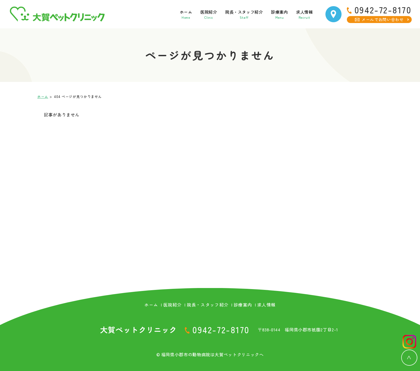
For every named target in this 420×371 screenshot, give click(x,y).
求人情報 (300, 14)
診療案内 (271, 14)
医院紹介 (188, 14)
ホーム (161, 14)
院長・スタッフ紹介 (229, 14)
